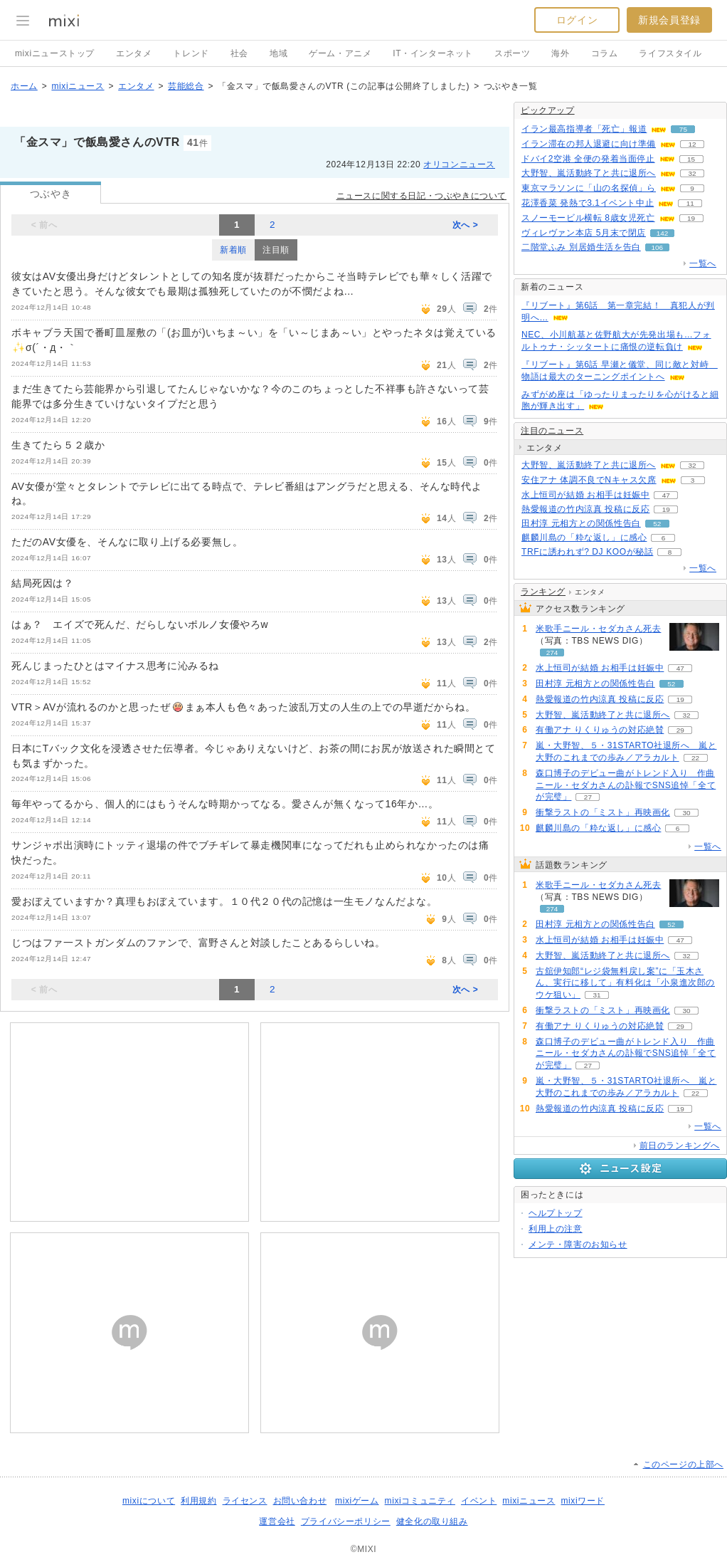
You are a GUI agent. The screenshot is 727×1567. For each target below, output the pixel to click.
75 (683, 129)
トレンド (190, 53)
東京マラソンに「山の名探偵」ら (588, 188)
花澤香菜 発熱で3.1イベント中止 (587, 203)
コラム (604, 53)
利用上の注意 (556, 1229)
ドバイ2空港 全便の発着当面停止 (588, 159)
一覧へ (702, 263)
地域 (278, 53)
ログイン (577, 20)
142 (663, 233)
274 (552, 652)
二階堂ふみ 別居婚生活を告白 (581, 247)
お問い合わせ (300, 1501)
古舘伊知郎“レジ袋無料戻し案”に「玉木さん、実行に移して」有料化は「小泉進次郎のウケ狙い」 (625, 983)
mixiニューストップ (55, 53)
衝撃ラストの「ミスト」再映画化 (603, 812)
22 (695, 758)
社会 (239, 53)
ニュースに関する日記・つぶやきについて (421, 196)
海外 (560, 53)
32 (692, 173)
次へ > (465, 225)
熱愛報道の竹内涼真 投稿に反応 (585, 509)
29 (680, 730)
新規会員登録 (669, 20)
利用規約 (198, 1501)
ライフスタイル (670, 53)
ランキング (543, 592)
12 (692, 144)
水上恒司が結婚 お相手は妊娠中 (585, 495)
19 (691, 218)
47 (666, 495)
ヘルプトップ (556, 1213)
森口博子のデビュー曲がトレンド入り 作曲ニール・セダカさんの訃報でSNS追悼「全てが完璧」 (626, 785)
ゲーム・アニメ (340, 53)
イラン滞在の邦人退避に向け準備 (588, 144)
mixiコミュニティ (420, 1501)
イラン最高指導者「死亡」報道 (584, 129)
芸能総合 (185, 86)
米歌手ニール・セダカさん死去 (598, 629)
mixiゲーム (357, 1501)
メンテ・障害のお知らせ (578, 1244)
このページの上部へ (683, 1464)
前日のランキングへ (680, 1146)
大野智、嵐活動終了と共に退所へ (588, 173)
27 (588, 797)
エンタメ (134, 53)
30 (686, 813)
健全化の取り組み (432, 1521)
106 (657, 247)
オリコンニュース (459, 164)
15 (691, 159)
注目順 (276, 250)
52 (657, 524)
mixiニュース (77, 86)
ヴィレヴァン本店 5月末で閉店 (583, 233)
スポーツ (512, 53)
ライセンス (245, 1501)
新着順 (233, 250)
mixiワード (583, 1501)
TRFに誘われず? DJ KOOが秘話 (587, 552)
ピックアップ (548, 110)
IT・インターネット (433, 53)
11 (690, 203)
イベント (479, 1501)
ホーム (24, 86)
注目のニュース (552, 431)
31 (596, 995)
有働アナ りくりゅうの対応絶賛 (600, 730)
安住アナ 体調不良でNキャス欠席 (589, 480)
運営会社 (276, 1521)
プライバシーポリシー (346, 1521)
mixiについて (148, 1501)
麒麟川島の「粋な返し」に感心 (584, 538)
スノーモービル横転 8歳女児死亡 (588, 218)
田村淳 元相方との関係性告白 (581, 523)
